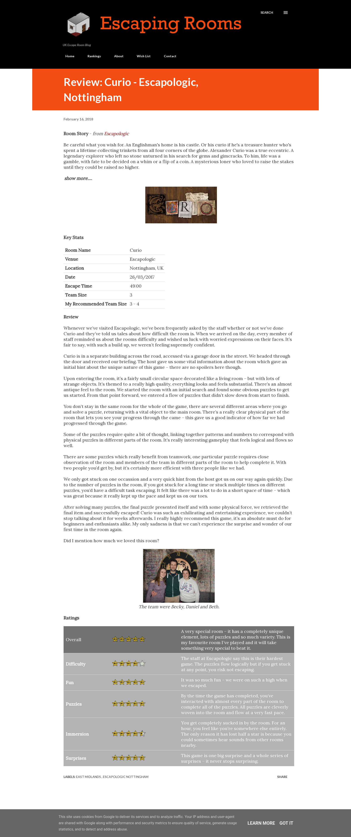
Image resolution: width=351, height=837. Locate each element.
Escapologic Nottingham (125, 777)
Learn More (261, 823)
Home (67, 56)
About (116, 56)
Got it (286, 823)
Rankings (91, 56)
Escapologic (116, 133)
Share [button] (282, 777)
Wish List (141, 56)
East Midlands (89, 777)
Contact (167, 56)
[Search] (267, 12)
